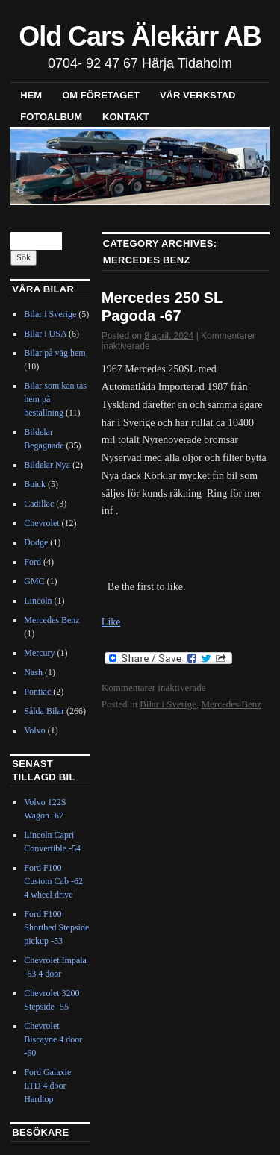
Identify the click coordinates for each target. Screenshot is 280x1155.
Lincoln (38, 600)
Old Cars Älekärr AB (140, 36)
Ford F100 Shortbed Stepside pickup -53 (56, 927)
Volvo (34, 730)
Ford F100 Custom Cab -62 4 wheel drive (53, 881)
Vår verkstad (198, 95)
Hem (31, 95)
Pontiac (37, 691)
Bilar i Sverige (168, 704)
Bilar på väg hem (54, 353)
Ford (32, 562)
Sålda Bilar (44, 711)
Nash (33, 672)
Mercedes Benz (231, 704)
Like (111, 621)
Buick (35, 484)
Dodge (36, 542)
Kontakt (125, 116)
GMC (34, 581)
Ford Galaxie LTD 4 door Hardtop (47, 1085)
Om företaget (101, 95)
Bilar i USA (45, 333)
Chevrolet (41, 523)
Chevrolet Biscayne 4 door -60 (53, 1039)
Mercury (39, 653)
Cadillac (39, 503)
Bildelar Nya (47, 465)
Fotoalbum (51, 116)
